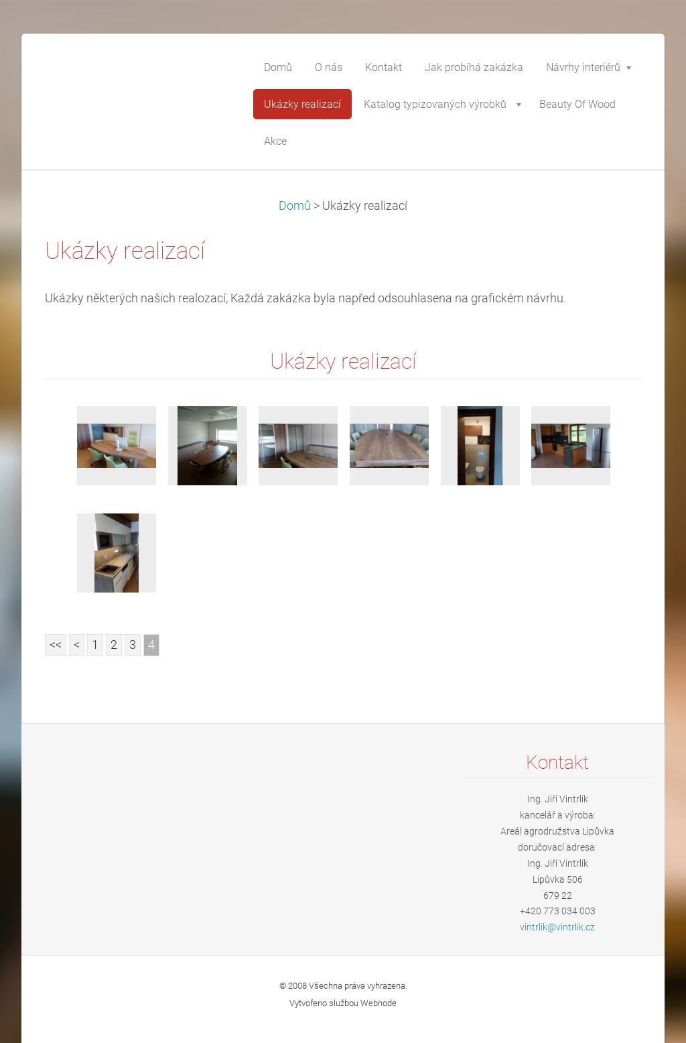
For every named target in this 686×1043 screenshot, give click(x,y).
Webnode (378, 1003)
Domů (295, 205)
